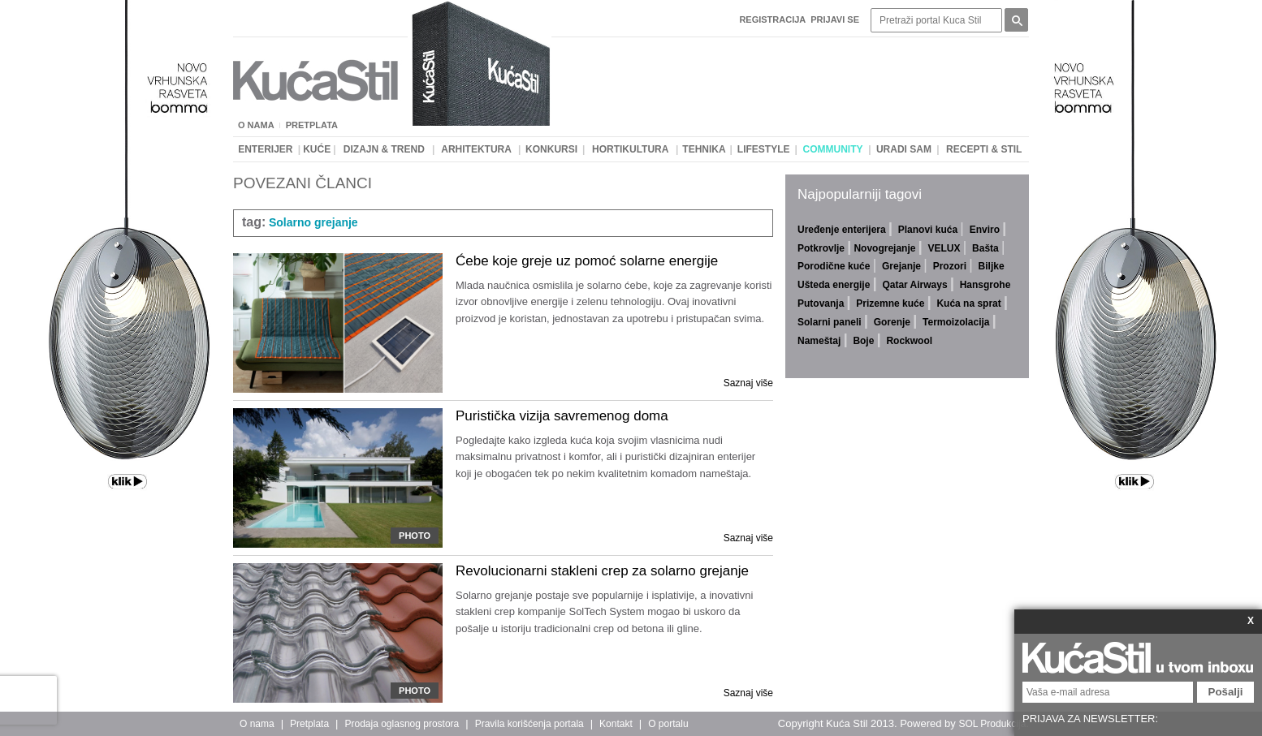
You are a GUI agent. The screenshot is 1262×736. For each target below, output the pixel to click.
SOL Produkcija (992, 724)
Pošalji (1225, 692)
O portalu (668, 724)
